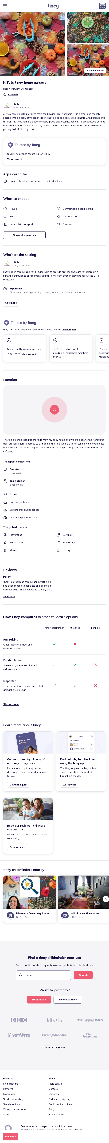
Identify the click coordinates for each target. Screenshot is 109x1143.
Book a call (39, 999)
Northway (14, 88)
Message (10, 1136)
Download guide (18, 784)
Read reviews (17, 847)
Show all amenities (24, 235)
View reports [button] (15, 159)
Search (83, 975)
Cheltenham (26, 88)
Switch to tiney (68, 999)
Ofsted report (69, 329)
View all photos (95, 70)
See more (11, 302)
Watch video (69, 784)
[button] (32, 44)
